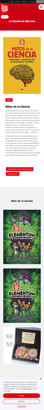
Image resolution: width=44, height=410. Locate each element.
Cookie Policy (26, 389)
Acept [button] (21, 396)
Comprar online (13, 174)
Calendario (24, 1)
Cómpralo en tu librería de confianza (20, 169)
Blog (12, 1)
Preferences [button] (21, 406)
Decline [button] (21, 401)
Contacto (32, 1)
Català (41, 1)
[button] (5, 17)
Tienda (17, 1)
